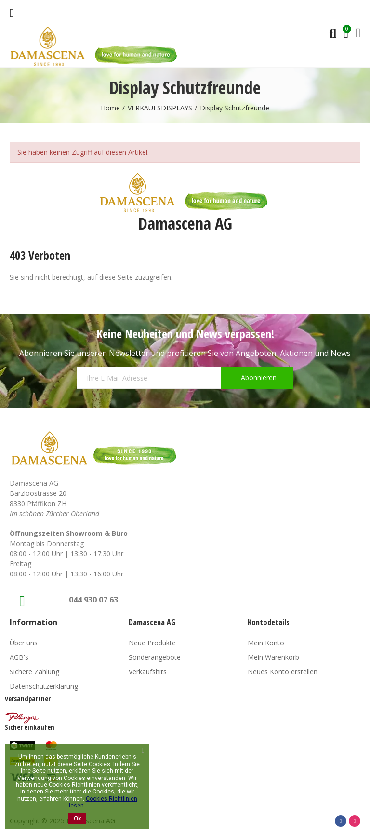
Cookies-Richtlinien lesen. (103, 802)
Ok (77, 818)
